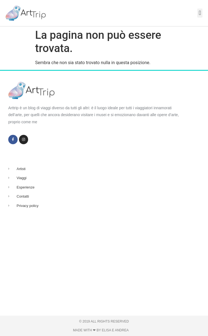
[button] (199, 13)
